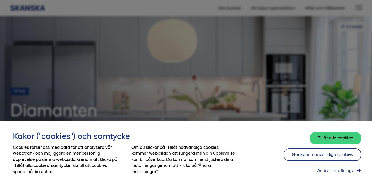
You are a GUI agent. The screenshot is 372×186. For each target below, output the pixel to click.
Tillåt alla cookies (335, 138)
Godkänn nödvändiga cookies (322, 154)
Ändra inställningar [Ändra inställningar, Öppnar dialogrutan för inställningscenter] (336, 170)
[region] (186, 153)
